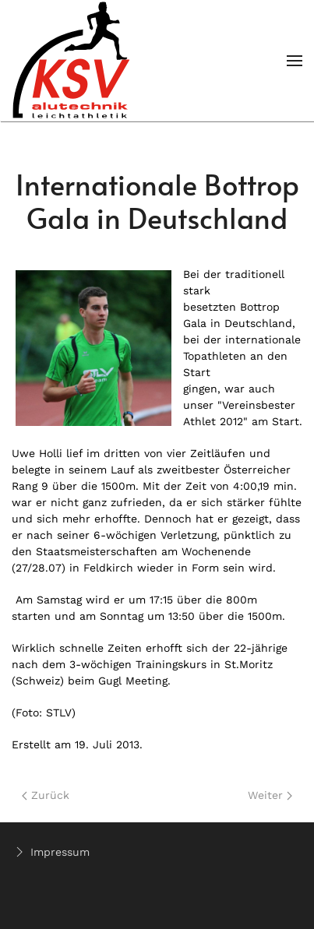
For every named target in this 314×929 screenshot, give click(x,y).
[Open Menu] (294, 61)
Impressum (51, 852)
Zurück (45, 795)
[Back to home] (72, 60)
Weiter (270, 795)
